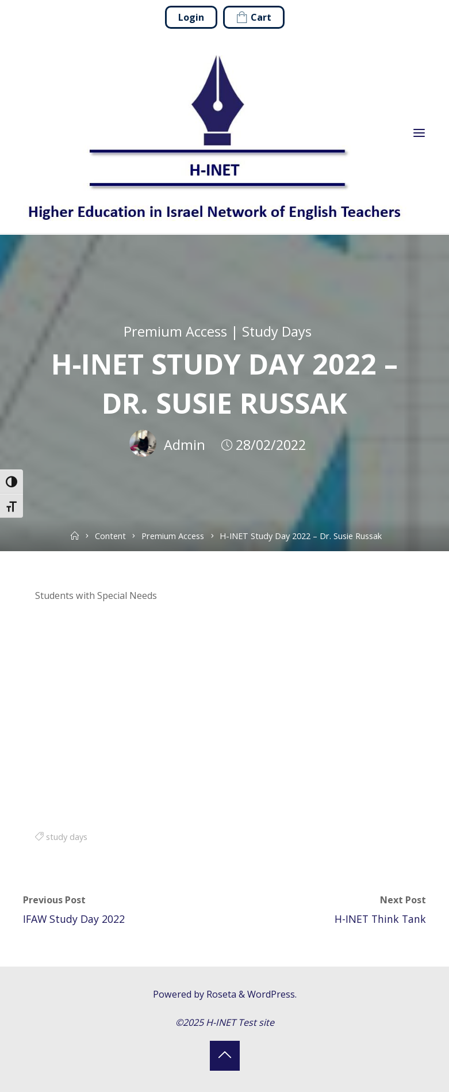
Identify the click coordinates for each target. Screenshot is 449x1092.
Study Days (277, 331)
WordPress (271, 994)
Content (110, 535)
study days (66, 836)
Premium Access (175, 331)
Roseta (220, 994)
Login (191, 17)
